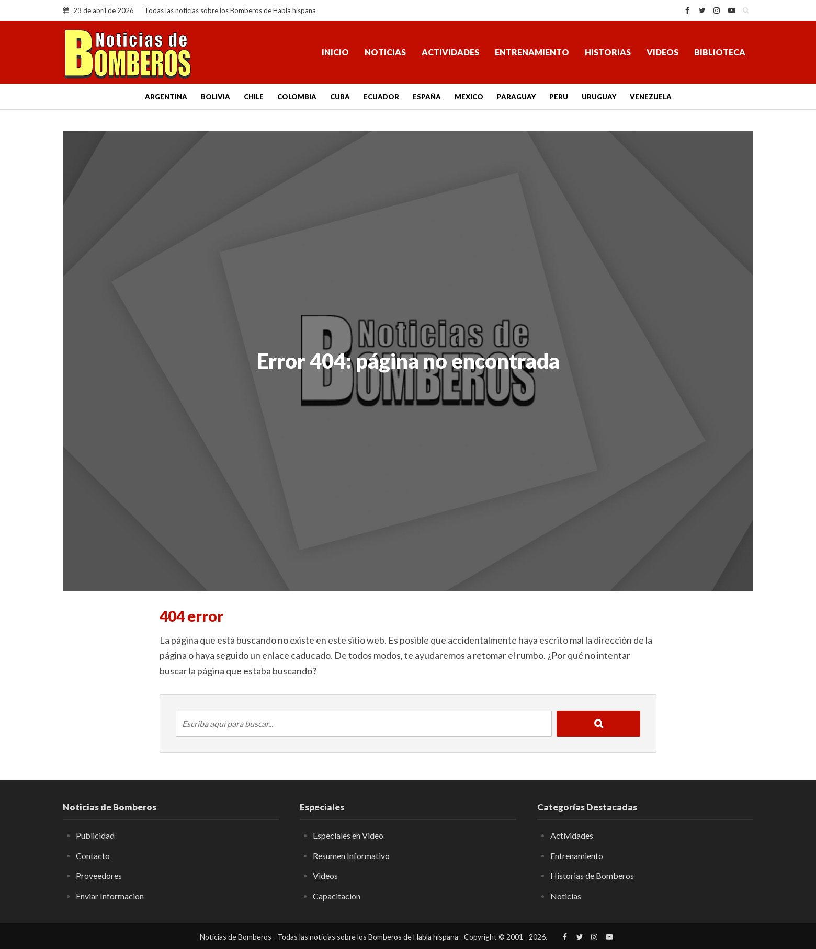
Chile (254, 97)
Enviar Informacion (110, 896)
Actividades (450, 52)
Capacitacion (336, 896)
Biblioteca (719, 52)
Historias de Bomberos (592, 876)
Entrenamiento (532, 52)
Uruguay (599, 97)
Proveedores (99, 876)
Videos (662, 52)
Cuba (340, 97)
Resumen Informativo (351, 856)
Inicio (335, 52)
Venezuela (651, 97)
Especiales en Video (348, 835)
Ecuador (381, 97)
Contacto (93, 856)
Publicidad (95, 835)
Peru (558, 97)
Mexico (469, 97)
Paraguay (516, 97)
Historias (608, 52)
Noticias (385, 52)
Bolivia (215, 97)
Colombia (296, 97)
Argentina (166, 97)
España (427, 97)
